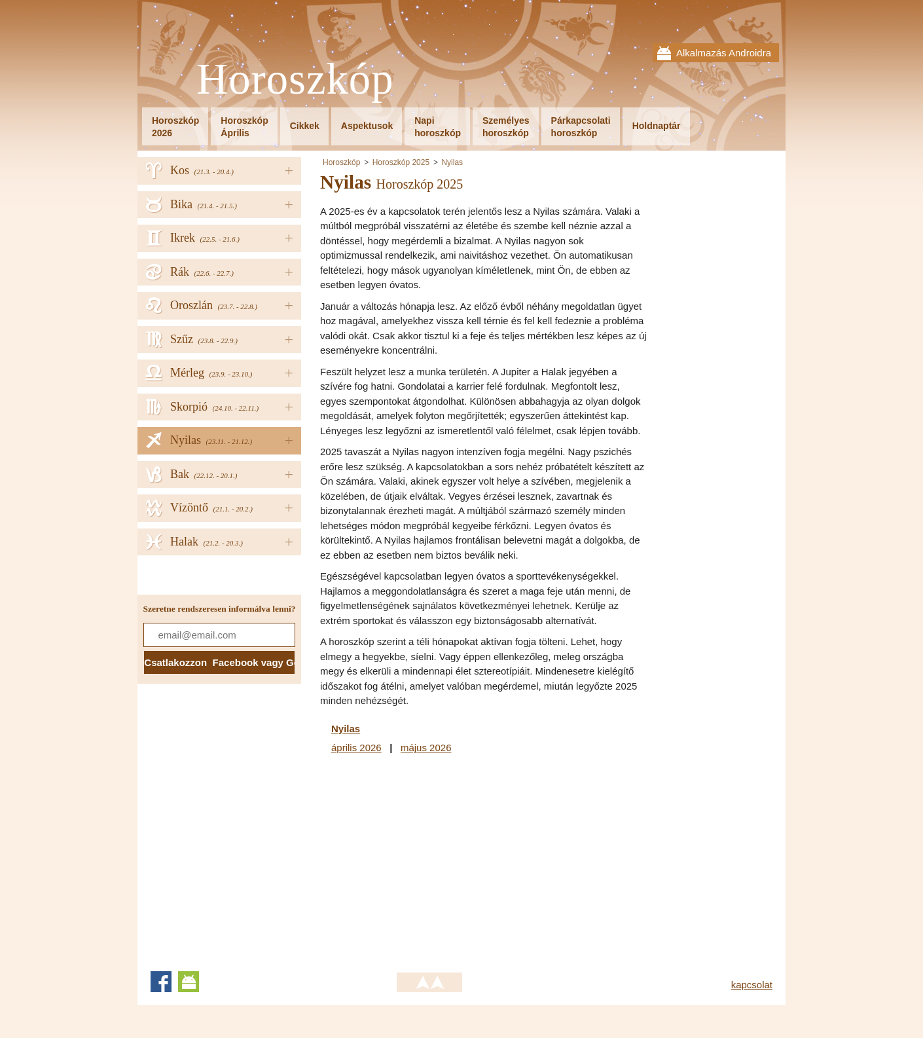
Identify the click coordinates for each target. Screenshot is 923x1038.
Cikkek (304, 125)
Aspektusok (367, 125)
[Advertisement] (430, 860)
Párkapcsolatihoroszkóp (581, 126)
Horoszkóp (295, 79)
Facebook (161, 981)
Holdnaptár (656, 125)
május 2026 (426, 747)
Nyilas (452, 162)
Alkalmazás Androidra (723, 52)
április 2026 (356, 747)
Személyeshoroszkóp (506, 126)
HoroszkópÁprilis (244, 126)
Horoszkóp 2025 (400, 162)
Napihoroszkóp (437, 126)
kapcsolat (751, 984)
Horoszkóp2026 (175, 126)
